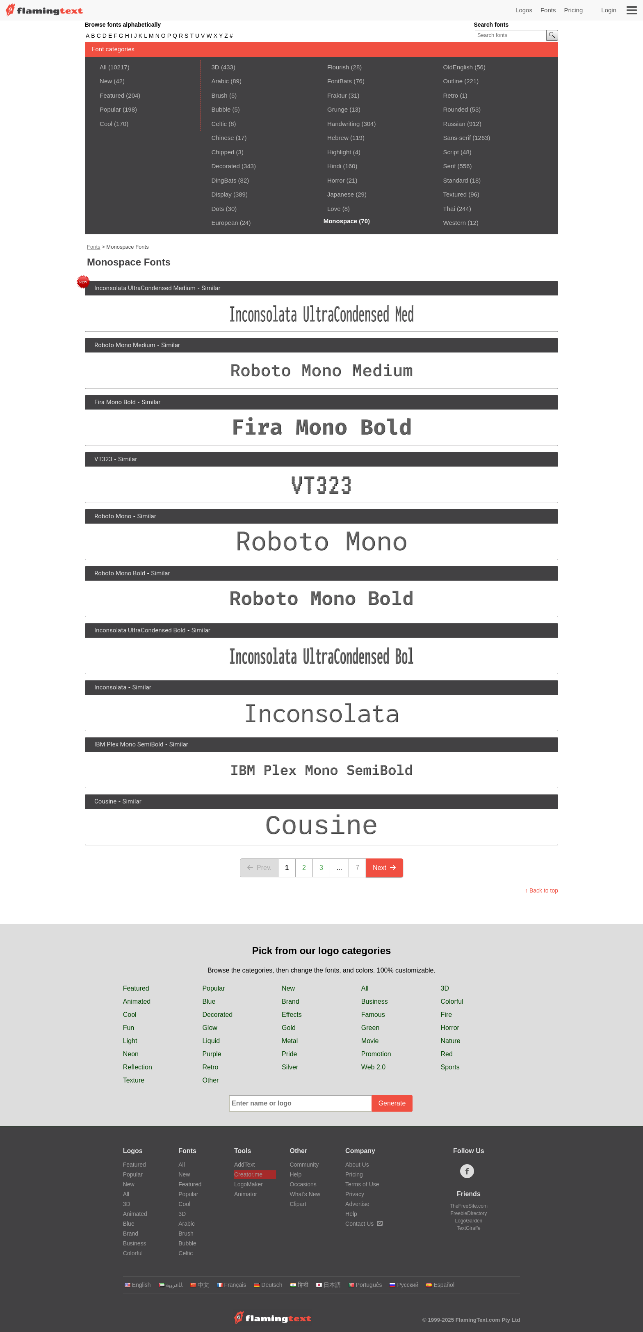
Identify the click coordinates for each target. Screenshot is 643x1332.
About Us (357, 1164)
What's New (305, 1194)
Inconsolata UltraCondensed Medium (145, 288)
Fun (129, 1027)
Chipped (223, 152)
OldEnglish (458, 67)
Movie (370, 1040)
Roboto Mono (112, 516)
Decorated (226, 165)
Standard (455, 180)
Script (451, 152)
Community (304, 1164)
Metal (290, 1040)
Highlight (339, 152)
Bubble (221, 109)
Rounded (455, 109)
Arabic (220, 81)
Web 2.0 (373, 1067)
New (106, 81)
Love (334, 208)
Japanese (340, 194)
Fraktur (337, 95)
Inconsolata (110, 687)
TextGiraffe (469, 1228)
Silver (290, 1067)
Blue (208, 1001)
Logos (523, 10)
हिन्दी (299, 1285)
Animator (245, 1194)
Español (440, 1285)
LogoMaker (248, 1184)
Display (222, 194)
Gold (289, 1027)
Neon (131, 1053)
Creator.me (248, 1174)
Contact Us (364, 1223)
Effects (292, 1014)
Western (454, 222)
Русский (403, 1285)
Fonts (548, 10)
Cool (106, 123)
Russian (454, 123)
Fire (446, 1014)
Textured (455, 194)
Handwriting (343, 123)
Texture (133, 1080)
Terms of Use (362, 1184)
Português (365, 1285)
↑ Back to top (541, 890)
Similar (210, 288)
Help (296, 1174)
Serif (449, 165)
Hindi (334, 165)
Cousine (105, 801)
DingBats (224, 180)
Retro (450, 95)
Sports (450, 1067)
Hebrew (338, 137)
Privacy (354, 1194)
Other (210, 1080)
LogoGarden (469, 1221)
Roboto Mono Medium (124, 345)
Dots (218, 208)
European (225, 222)
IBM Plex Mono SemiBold (128, 744)
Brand (290, 1001)
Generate (392, 1103)
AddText (244, 1164)
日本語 (328, 1285)
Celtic (219, 123)
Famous (373, 1014)
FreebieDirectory (469, 1213)
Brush (220, 95)
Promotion (376, 1053)
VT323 (103, 459)
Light (130, 1040)
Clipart (298, 1204)
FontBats (339, 81)
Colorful (452, 1001)
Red (447, 1053)
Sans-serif (457, 137)
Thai (449, 208)
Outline (453, 81)
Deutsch (267, 1285)
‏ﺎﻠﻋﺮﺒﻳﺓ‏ (170, 1285)
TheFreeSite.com (469, 1206)
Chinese (223, 137)
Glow (209, 1027)
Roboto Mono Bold (119, 573)
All (103, 67)
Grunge (337, 109)
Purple (211, 1053)
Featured (112, 95)
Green (370, 1027)
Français (231, 1285)
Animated (137, 1001)
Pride (289, 1053)
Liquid (211, 1040)
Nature (451, 1040)
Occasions (303, 1184)
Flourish (338, 67)
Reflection (137, 1067)
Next (384, 867)
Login (608, 10)
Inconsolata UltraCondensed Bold (139, 630)
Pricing (573, 10)
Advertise (357, 1204)
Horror (336, 180)
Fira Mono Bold (115, 402)
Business (374, 1001)
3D (215, 67)
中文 (199, 1285)
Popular (110, 109)
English (137, 1285)
